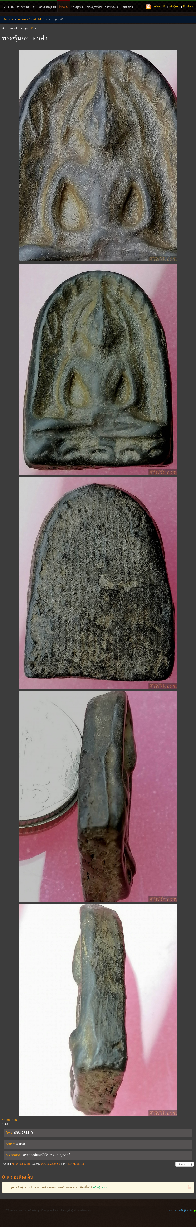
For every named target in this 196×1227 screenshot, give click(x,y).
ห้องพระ (8, 19)
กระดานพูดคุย (47, 7)
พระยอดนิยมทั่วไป (29, 19)
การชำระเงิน (112, 7)
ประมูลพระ (77, 7)
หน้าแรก (9, 7)
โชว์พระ (63, 7)
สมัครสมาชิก (159, 6)
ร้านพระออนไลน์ (26, 7)
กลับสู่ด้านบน (185, 1210)
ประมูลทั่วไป (94, 7)
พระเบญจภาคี (54, 19)
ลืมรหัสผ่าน (188, 6)
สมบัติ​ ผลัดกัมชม (20, 1164)
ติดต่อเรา (127, 7)
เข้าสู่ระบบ (174, 6)
